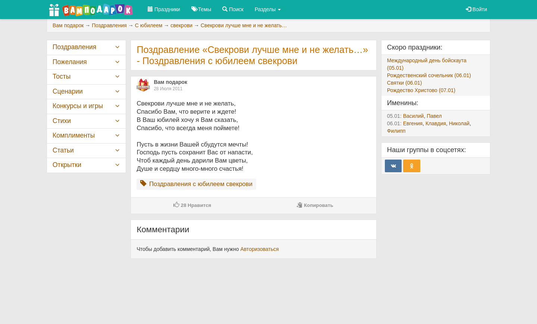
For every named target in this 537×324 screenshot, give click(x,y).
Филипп (396, 131)
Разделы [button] (268, 9)
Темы (201, 9)
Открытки (67, 165)
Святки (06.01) (404, 83)
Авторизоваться (259, 249)
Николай (459, 123)
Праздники (164, 9)
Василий (413, 116)
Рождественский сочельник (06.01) (429, 75)
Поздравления (74, 47)
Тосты (61, 76)
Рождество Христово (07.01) (421, 90)
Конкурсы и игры (78, 106)
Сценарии (68, 91)
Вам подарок (170, 82)
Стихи (62, 121)
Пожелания (70, 62)
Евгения (413, 123)
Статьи (63, 150)
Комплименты (74, 135)
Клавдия (435, 123)
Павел (434, 116)
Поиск (233, 9)
